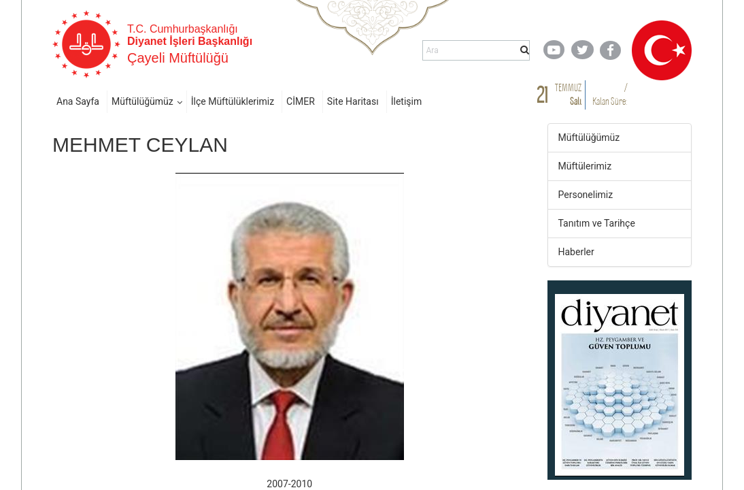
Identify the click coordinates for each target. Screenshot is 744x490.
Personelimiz (585, 194)
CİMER (300, 101)
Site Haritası (353, 101)
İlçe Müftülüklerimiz (232, 101)
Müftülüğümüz (142, 101)
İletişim (406, 101)
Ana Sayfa (77, 101)
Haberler (576, 251)
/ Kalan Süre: (609, 94)
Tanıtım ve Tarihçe (596, 223)
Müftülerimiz (585, 166)
